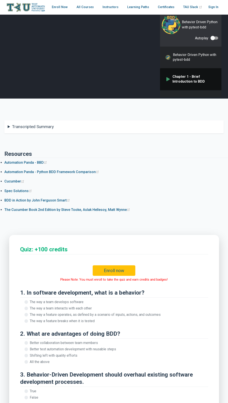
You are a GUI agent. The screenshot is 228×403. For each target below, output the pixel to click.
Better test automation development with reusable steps (73, 349)
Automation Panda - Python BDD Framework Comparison (51, 172)
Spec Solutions (18, 191)
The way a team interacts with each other (61, 308)
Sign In (213, 7)
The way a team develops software (57, 302)
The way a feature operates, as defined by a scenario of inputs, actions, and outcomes (95, 315)
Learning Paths (138, 7)
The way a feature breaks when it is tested (62, 321)
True (33, 391)
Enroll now (114, 270)
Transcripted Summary (33, 126)
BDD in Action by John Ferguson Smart (37, 200)
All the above (40, 362)
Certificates (166, 7)
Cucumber (14, 181)
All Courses (85, 7)
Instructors (110, 7)
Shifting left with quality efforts (53, 355)
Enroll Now (60, 7)
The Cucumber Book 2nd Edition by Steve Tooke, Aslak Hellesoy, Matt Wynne (67, 210)
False (34, 397)
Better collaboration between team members (64, 343)
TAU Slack (192, 7)
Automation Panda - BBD (25, 162)
